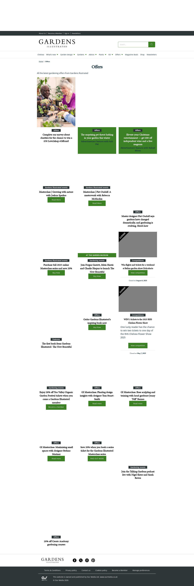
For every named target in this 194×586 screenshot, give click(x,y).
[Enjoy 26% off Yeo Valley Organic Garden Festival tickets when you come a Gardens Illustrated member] (56, 372)
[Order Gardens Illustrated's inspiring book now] (97, 299)
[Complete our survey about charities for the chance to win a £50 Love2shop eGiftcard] (56, 102)
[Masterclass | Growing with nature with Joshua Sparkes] (56, 171)
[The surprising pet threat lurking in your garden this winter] (97, 102)
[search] (151, 44)
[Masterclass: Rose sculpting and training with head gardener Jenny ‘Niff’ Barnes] (138, 372)
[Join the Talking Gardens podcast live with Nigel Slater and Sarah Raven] (138, 439)
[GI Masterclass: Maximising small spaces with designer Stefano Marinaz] (56, 427)
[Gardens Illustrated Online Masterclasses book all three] (97, 427)
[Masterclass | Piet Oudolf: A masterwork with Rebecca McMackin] (97, 171)
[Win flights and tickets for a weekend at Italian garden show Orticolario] (138, 244)
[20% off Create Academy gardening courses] (56, 509)
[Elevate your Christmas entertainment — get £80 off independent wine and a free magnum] (138, 102)
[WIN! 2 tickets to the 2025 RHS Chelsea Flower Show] (138, 299)
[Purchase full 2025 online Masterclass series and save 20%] (56, 244)
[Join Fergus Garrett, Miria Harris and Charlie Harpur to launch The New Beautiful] (97, 244)
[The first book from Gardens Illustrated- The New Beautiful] (56, 311)
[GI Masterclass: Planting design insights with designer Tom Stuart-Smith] (97, 372)
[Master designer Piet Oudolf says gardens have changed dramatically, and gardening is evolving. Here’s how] (138, 184)
